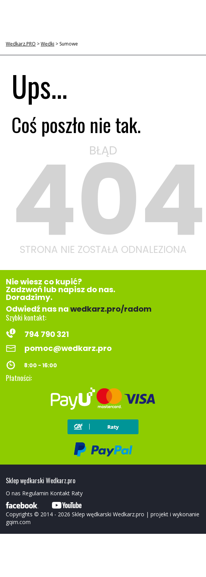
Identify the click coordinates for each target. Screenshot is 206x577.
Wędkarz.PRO (21, 43)
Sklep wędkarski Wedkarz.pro (108, 514)
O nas (13, 493)
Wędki (47, 43)
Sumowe (68, 43)
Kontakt (60, 493)
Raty (77, 493)
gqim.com (18, 522)
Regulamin (35, 493)
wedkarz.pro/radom (111, 308)
